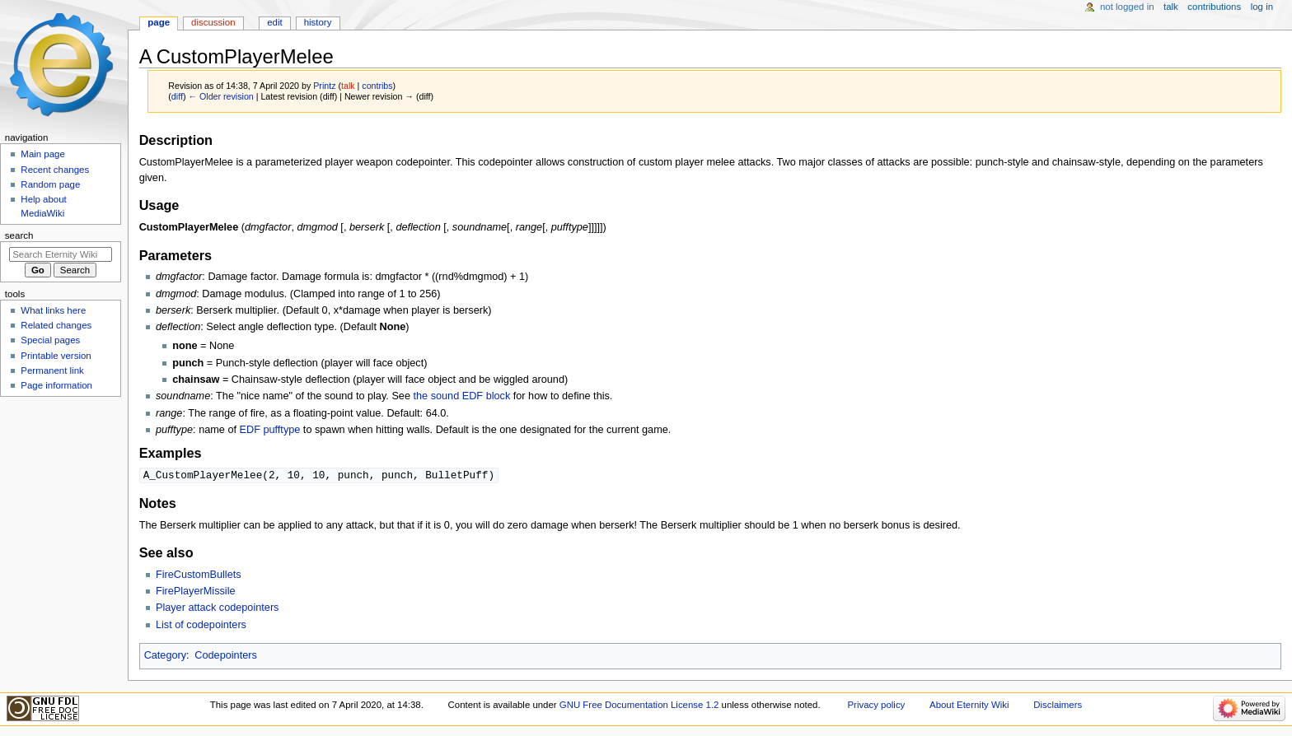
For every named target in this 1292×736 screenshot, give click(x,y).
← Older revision (220, 96)
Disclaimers (1057, 705)
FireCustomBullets (198, 575)
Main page (43, 154)
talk (348, 86)
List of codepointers (201, 625)
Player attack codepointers (217, 608)
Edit (274, 22)
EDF (250, 430)
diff (177, 96)
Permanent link (52, 370)
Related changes (56, 325)
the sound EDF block (461, 396)
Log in (1262, 7)
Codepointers (225, 656)
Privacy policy (877, 705)
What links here (53, 310)
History (318, 22)
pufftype (281, 430)
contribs (377, 86)
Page (158, 22)
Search (19, 235)
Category (165, 656)
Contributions (1214, 7)
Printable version (56, 356)
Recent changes (55, 170)
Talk (1170, 7)
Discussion (213, 22)
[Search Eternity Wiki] (60, 254)
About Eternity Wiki (969, 705)
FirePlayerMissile (196, 592)
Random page (50, 184)
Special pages (50, 340)
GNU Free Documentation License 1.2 (639, 705)
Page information (56, 385)
